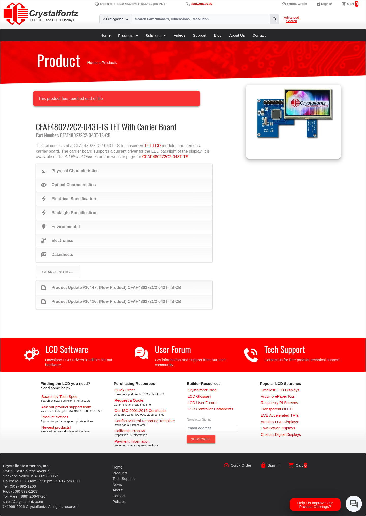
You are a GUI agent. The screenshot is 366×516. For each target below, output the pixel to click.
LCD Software (66, 349)
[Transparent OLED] (277, 409)
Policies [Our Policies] (119, 501)
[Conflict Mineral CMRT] (144, 420)
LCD (157, 145)
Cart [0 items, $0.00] (350, 4)
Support (199, 35)
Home (105, 35)
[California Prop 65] (129, 431)
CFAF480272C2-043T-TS (165, 157)
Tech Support (284, 349)
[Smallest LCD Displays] (280, 390)
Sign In (326, 4)
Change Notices (58, 272)
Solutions (156, 35)
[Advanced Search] (59, 396)
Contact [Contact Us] (119, 496)
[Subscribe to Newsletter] (201, 439)
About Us (237, 35)
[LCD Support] (66, 407)
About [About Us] (117, 490)
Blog (218, 35)
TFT (147, 145)
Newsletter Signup (199, 419)
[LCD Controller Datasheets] (210, 409)
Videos (179, 35)
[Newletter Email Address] (212, 428)
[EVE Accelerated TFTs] (280, 415)
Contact (259, 35)
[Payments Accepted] (131, 441)
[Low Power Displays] (278, 428)
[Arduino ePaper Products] (278, 396)
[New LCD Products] (56, 427)
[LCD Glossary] (199, 396)
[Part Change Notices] (54, 417)
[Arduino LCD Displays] (279, 422)
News (117, 484)
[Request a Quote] (128, 400)
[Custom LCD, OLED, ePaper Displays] (281, 434)
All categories (115, 19)
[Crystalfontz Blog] (202, 390)
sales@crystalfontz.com (23, 501)
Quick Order (294, 4)
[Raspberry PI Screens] (279, 402)
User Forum (173, 349)
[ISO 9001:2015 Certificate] (140, 410)
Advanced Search (291, 19)
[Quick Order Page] (124, 390)
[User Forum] (202, 402)
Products (128, 35)
